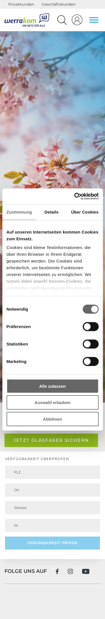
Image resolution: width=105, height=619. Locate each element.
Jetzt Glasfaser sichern (51, 440)
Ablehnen (52, 418)
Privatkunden (21, 4)
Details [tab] (52, 211)
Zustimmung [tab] (19, 211)
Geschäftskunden (59, 4)
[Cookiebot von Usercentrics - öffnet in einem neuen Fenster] (75, 196)
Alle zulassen (52, 385)
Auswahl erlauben (52, 402)
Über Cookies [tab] (85, 211)
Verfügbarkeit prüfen (52, 543)
